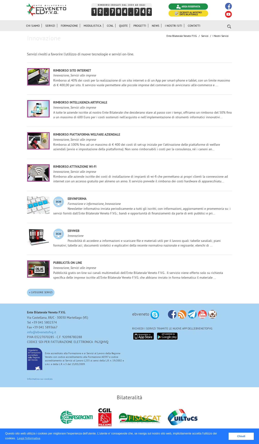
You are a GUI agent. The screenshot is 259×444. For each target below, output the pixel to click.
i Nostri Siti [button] (173, 25)
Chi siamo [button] (33, 25)
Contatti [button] (194, 25)
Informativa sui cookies (40, 379)
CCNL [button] (110, 25)
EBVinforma (77, 199)
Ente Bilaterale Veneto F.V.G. (182, 36)
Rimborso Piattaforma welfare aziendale (86, 135)
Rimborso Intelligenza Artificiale (80, 103)
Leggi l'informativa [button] (28, 438)
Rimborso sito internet (72, 71)
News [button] (155, 25)
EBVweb (73, 231)
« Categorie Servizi (41, 292)
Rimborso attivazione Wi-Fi (74, 167)
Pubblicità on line (67, 263)
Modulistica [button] (92, 25)
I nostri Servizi (221, 36)
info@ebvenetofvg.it (41, 332)
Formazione (69, 25)
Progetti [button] (139, 25)
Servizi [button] (50, 25)
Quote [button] (123, 25)
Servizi (204, 36)
